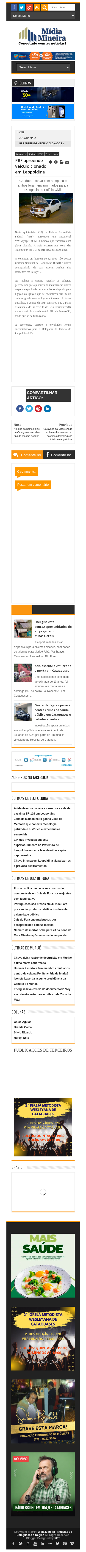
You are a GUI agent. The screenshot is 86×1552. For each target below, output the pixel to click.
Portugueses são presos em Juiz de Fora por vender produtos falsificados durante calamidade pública (41, 909)
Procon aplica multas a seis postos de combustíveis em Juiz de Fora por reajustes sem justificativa (42, 894)
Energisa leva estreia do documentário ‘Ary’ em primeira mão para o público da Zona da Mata (42, 994)
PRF (41, 154)
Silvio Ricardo (23, 1032)
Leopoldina (21, 154)
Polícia (32, 154)
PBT (57, 1538)
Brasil (16, 1167)
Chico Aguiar (22, 1022)
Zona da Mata (27, 138)
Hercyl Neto (21, 1037)
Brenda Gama (23, 1027)
